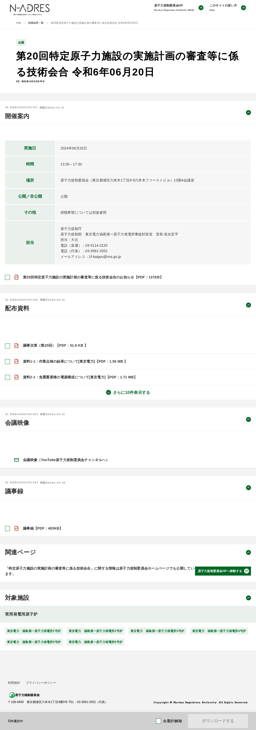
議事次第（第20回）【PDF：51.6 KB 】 (55, 345)
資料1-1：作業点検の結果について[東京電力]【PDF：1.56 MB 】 (75, 361)
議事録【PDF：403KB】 (43, 528)
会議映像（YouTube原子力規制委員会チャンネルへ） (66, 460)
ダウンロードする (218, 721)
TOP (18, 23)
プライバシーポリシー (41, 683)
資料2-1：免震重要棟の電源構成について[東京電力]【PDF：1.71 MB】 (80, 377)
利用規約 (14, 683)
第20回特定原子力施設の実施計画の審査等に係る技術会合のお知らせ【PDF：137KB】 (93, 277)
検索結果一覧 (36, 22)
